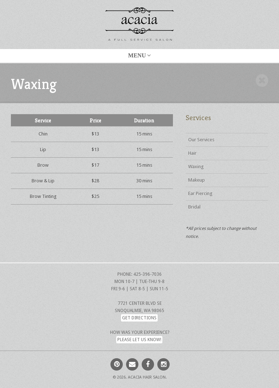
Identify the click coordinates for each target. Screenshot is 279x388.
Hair (192, 153)
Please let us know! (139, 339)
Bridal (194, 207)
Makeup (196, 180)
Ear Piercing (200, 193)
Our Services (201, 139)
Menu (139, 55)
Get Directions (139, 317)
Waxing (196, 166)
